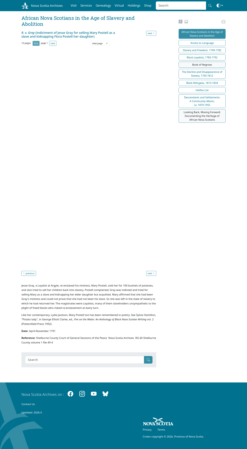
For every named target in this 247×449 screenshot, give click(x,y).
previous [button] (28, 273)
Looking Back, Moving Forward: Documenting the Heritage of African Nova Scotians (202, 115)
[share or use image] (186, 22)
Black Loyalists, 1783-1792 (202, 57)
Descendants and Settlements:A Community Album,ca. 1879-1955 (202, 101)
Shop (147, 5)
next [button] (151, 33)
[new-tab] (180, 22)
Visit (74, 5)
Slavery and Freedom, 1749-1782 (202, 50)
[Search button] (210, 5)
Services (86, 5)
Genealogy (103, 5)
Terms (161, 429)
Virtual (119, 5)
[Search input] (181, 5)
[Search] (84, 360)
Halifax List (202, 90)
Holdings (134, 5)
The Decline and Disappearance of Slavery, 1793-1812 (202, 73)
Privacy (147, 429)
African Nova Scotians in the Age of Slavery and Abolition (202, 33)
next (53, 43)
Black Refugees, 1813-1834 (202, 83)
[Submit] (148, 360)
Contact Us (28, 404)
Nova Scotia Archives (47, 5)
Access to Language (202, 43)
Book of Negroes (202, 64)
